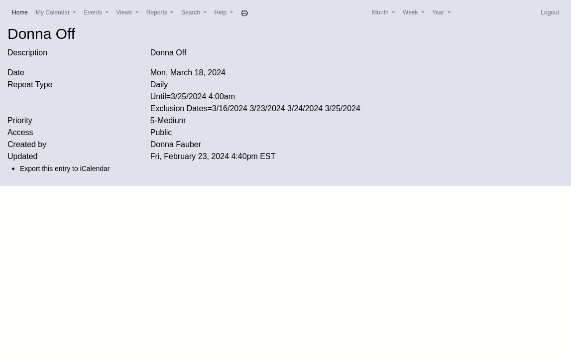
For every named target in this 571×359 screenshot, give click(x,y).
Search (191, 12)
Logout (550, 12)
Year (439, 12)
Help (221, 12)
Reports (157, 12)
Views (125, 12)
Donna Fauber (175, 144)
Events (94, 12)
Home (22, 11)
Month (381, 12)
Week (411, 12)
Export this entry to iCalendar (65, 169)
